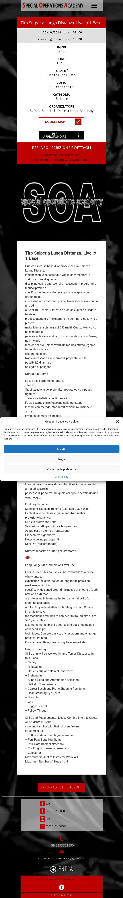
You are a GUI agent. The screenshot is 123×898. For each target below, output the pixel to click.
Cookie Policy (61, 476)
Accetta (61, 449)
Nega (61, 459)
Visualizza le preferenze (61, 469)
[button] (117, 421)
